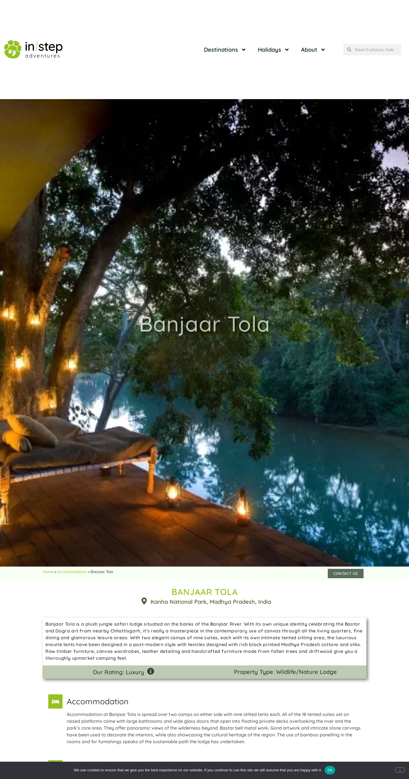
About (313, 49)
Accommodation (72, 571)
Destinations (225, 49)
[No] (400, 769)
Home (48, 571)
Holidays (274, 49)
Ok (329, 770)
